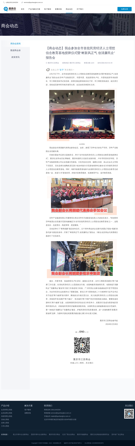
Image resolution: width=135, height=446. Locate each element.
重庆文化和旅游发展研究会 (99, 434)
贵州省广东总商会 (117, 434)
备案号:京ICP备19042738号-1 (73, 443)
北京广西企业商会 (68, 434)
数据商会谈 (15, 50)
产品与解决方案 (34, 9)
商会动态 (69, 9)
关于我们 (80, 9)
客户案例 (47, 9)
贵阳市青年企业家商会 (39, 434)
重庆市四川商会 (54, 434)
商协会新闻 (15, 43)
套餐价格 (58, 9)
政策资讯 (15, 57)
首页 (22, 9)
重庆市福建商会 (82, 434)
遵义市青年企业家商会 (21, 434)
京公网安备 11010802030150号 (94, 443)
